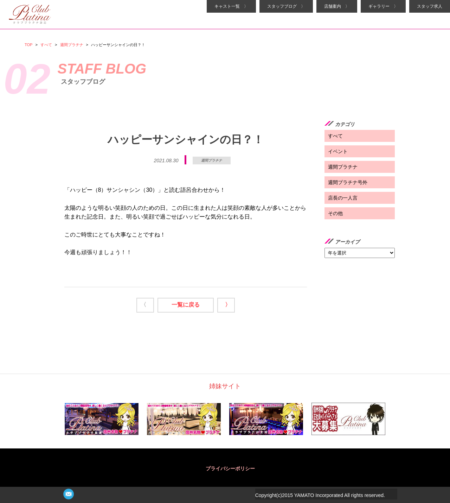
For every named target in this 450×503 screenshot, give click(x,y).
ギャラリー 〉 (383, 6)
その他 (335, 213)
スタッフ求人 (429, 6)
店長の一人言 (343, 198)
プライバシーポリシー (230, 468)
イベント (338, 151)
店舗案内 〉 (336, 6)
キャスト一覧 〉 (231, 6)
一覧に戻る (186, 305)
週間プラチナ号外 (347, 182)
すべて (46, 45)
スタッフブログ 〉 (286, 6)
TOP (28, 45)
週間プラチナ (71, 45)
